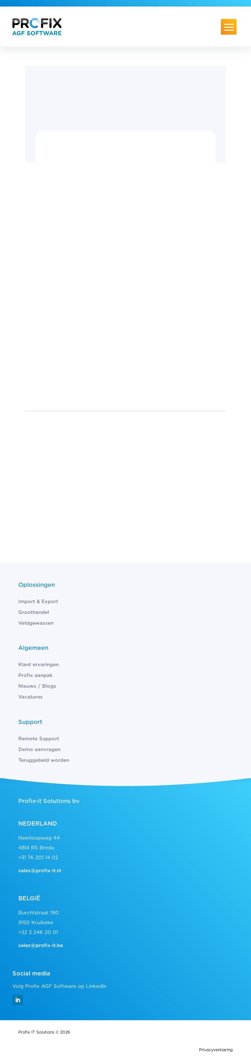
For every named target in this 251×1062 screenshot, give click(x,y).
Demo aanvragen (39, 749)
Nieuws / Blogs (37, 686)
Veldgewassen (36, 623)
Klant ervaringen (38, 664)
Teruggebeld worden (43, 760)
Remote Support (38, 738)
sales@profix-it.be (40, 945)
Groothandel (33, 612)
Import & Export (38, 601)
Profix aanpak (35, 675)
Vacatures (30, 697)
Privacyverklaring (216, 1050)
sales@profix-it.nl (39, 870)
